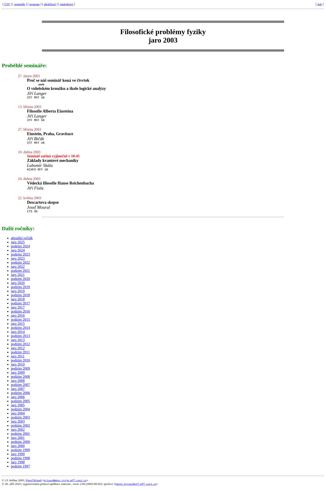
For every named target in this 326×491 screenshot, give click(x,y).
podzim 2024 (20, 249)
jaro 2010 (18, 368)
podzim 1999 (20, 453)
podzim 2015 (20, 323)
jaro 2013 (18, 343)
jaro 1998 (18, 465)
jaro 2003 (18, 425)
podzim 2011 (20, 355)
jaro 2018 (18, 302)
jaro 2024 (18, 254)
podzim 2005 (20, 404)
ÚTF (7, 4)
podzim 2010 (20, 364)
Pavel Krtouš (34, 483)
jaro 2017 (18, 311)
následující (66, 4)
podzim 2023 (20, 258)
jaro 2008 (18, 384)
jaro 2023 (18, 262)
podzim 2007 (20, 388)
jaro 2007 (18, 392)
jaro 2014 (18, 335)
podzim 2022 (20, 266)
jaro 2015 (18, 327)
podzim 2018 (20, 298)
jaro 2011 (17, 360)
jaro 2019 (18, 294)
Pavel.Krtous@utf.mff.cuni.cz (135, 487)
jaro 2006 (18, 400)
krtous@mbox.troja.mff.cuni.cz (65, 483)
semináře (19, 4)
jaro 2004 (18, 417)
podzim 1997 (20, 470)
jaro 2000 (18, 449)
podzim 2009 (20, 372)
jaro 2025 (18, 245)
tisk (319, 4)
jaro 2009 (18, 376)
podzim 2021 (20, 274)
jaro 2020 (18, 286)
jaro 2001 (18, 441)
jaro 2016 (18, 319)
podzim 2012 (20, 347)
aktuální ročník (22, 241)
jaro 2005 (18, 408)
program (34, 4)
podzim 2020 (20, 282)
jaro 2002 (18, 433)
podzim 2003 (20, 421)
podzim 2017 (20, 307)
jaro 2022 (18, 270)
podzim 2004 (20, 412)
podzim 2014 (20, 331)
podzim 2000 (20, 445)
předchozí (50, 4)
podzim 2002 (20, 429)
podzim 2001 (20, 437)
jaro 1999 (18, 457)
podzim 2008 (20, 380)
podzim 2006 (20, 396)
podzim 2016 (20, 315)
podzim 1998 (20, 461)
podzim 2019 (20, 290)
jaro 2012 (18, 351)
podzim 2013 (20, 339)
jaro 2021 (18, 278)
